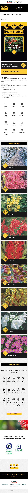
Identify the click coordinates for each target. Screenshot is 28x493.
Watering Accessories (14, 485)
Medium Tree (12, 191)
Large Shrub (11, 237)
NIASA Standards (14, 440)
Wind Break (4, 403)
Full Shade (4, 393)
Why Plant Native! (15, 474)
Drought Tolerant (13, 382)
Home (5, 14)
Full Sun (18, 381)
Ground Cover (12, 355)
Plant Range (8, 474)
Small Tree (11, 214)
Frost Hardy (23, 403)
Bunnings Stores (5, 484)
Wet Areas (9, 393)
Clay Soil (14, 392)
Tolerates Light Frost (18, 404)
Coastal (9, 402)
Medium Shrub (10, 14)
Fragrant (9, 381)
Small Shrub (11, 284)
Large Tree (11, 167)
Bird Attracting (4, 383)
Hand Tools (24, 484)
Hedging (23, 392)
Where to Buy (23, 474)
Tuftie (9, 308)
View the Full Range (14, 413)
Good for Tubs (14, 403)
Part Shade (23, 382)
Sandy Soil (18, 393)
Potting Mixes (17, 484)
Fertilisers (12, 484)
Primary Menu (20, 8)
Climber (10, 331)
